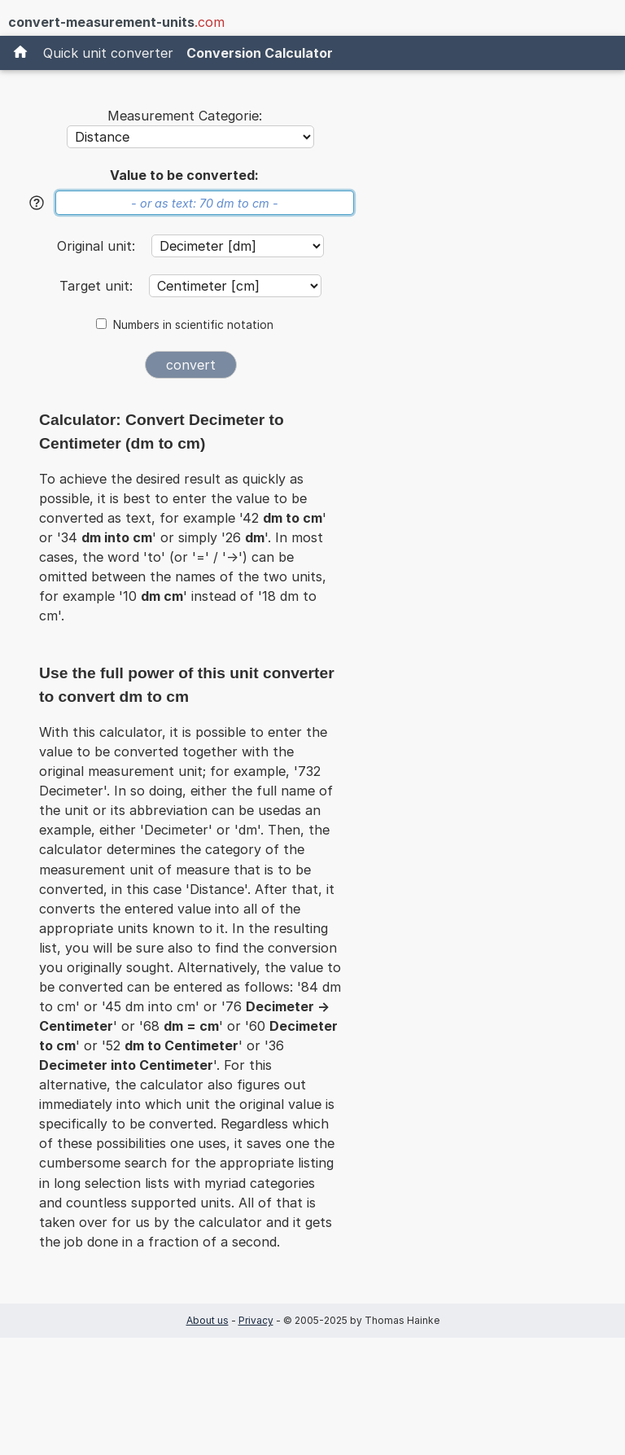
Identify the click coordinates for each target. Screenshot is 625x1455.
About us (207, 1320)
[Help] (36, 203)
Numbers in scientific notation (193, 324)
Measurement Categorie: (184, 115)
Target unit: (98, 286)
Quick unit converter (108, 53)
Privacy (255, 1320)
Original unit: (98, 246)
